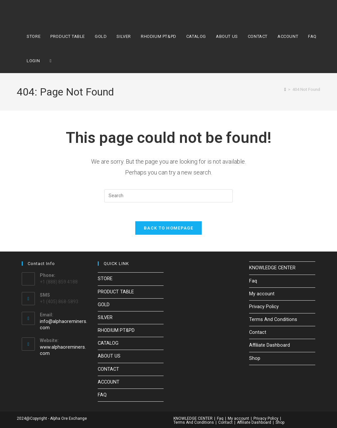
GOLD (103, 305)
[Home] (285, 89)
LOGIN (33, 60)
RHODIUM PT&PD (116, 330)
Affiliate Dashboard (269, 344)
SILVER (105, 317)
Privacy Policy (263, 306)
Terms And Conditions (272, 319)
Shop (254, 357)
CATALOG (108, 342)
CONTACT (108, 367)
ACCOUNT (108, 380)
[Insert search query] (168, 195)
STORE (105, 279)
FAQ (102, 393)
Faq (253, 281)
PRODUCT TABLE (116, 292)
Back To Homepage (168, 229)
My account (261, 294)
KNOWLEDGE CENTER (271, 269)
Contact (257, 331)
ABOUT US (109, 355)
